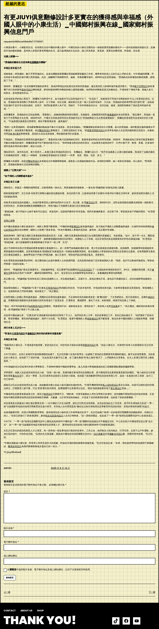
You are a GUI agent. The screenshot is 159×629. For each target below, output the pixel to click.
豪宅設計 (90, 202)
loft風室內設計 (36, 306)
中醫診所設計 (43, 130)
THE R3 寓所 (14, 133)
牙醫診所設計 (32, 161)
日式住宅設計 (85, 269)
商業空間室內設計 (96, 130)
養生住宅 (17, 375)
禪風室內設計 (89, 345)
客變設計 (75, 226)
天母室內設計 (52, 288)
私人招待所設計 (110, 385)
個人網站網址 (10, 555)
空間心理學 (9, 220)
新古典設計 (116, 388)
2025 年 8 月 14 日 (60, 468)
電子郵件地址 (11, 542)
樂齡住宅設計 (116, 433)
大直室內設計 (18, 333)
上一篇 (7, 592)
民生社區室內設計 (54, 415)
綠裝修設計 (92, 318)
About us (26, 610)
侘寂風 (114, 306)
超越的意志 (15, 3)
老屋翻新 (34, 62)
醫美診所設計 (14, 446)
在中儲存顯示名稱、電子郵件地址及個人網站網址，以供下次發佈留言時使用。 (49, 569)
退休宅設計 (27, 89)
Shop (40, 610)
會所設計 (48, 394)
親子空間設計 (141, 86)
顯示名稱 (9, 528)
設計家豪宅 (99, 433)
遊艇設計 (31, 333)
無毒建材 (111, 114)
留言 (7, 491)
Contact (10, 610)
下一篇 (152, 592)
